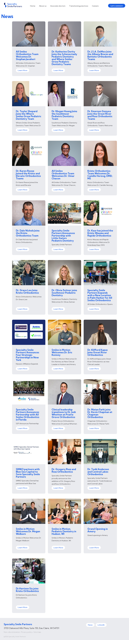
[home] (13, 5)
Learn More (22, 70)
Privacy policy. (27, 632)
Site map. (37, 632)
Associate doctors (57, 6)
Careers (95, 6)
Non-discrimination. (12, 632)
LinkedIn (101, 625)
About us (42, 6)
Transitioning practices (78, 6)
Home (32, 6)
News (90, 625)
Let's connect (117, 6)
